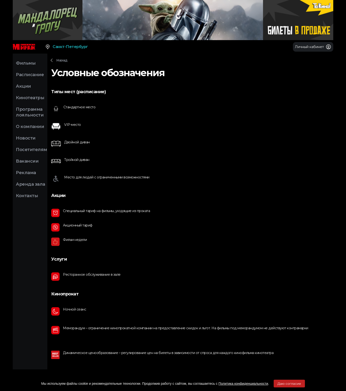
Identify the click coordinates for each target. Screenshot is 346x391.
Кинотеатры (30, 97)
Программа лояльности (29, 112)
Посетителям (31, 149)
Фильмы (26, 63)
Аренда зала (30, 184)
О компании (30, 126)
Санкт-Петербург (66, 47)
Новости (26, 138)
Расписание (30, 74)
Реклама (26, 172)
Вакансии (27, 161)
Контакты (27, 195)
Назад (62, 60)
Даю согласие (289, 383)
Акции (23, 86)
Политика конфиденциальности (243, 383)
